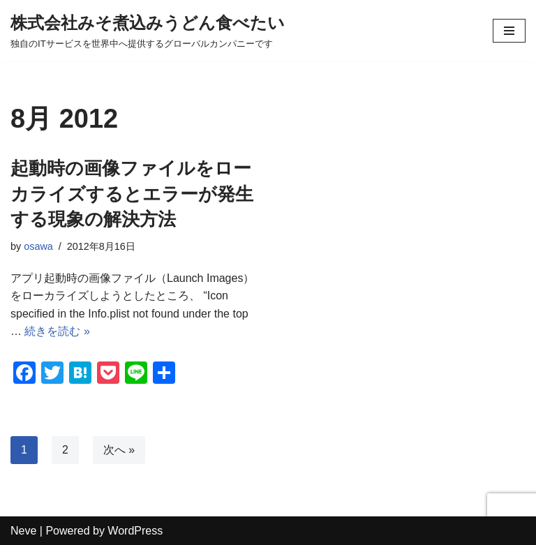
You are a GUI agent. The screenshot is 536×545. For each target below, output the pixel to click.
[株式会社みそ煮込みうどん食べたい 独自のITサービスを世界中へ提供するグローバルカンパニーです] (147, 31)
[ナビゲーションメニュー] (509, 31)
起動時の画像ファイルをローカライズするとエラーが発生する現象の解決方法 (131, 194)
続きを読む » (56, 331)
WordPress (135, 531)
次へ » (119, 450)
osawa (38, 246)
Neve (23, 531)
